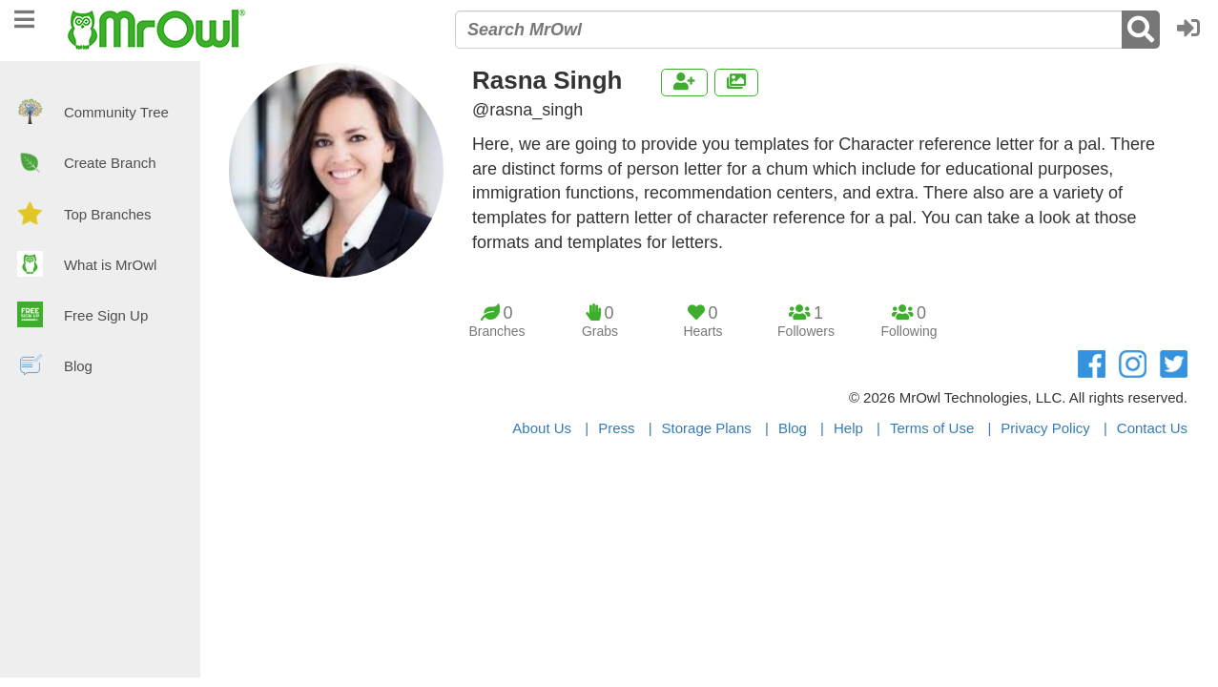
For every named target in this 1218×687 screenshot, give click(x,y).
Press (616, 428)
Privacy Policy (1045, 428)
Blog (792, 428)
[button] (1193, 29)
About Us (541, 428)
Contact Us (1152, 428)
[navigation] (24, 16)
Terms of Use (932, 428)
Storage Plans (707, 428)
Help (848, 428)
